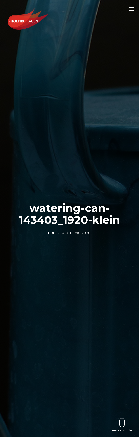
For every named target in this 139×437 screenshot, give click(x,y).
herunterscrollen (122, 425)
